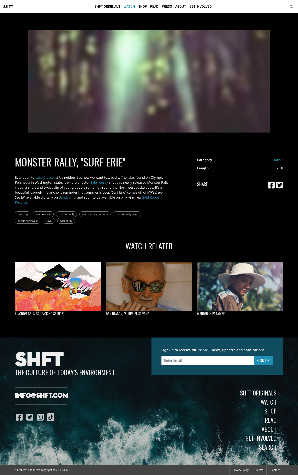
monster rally (66, 214)
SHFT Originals (107, 6)
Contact (275, 470)
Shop (142, 6)
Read (154, 6)
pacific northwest (28, 221)
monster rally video (127, 214)
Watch (129, 6)
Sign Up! (263, 360)
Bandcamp (67, 197)
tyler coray (66, 221)
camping (23, 214)
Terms (259, 470)
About (180, 6)
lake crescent (43, 214)
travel (49, 221)
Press (167, 6)
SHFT (8, 7)
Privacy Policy (241, 470)
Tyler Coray (99, 182)
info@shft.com (41, 396)
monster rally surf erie (95, 214)
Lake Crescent (46, 177)
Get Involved (200, 6)
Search (267, 447)
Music (278, 160)
